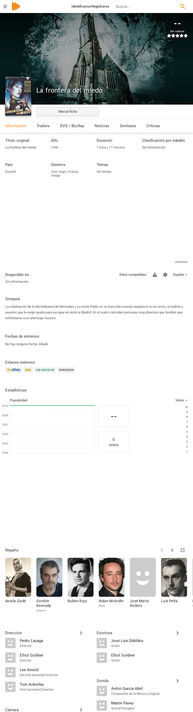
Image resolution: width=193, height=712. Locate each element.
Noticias (102, 126)
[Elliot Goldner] (55, 655)
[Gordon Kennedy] (52, 585)
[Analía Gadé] (20, 585)
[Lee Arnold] (55, 669)
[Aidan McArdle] (114, 585)
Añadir (43, 344)
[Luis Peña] (176, 585)
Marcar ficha (67, 111)
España (10, 172)
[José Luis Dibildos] (149, 640)
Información (15, 126)
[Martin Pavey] (149, 702)
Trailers (43, 126)
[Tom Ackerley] (55, 684)
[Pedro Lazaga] (55, 640)
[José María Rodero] (145, 585)
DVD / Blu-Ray (72, 126)
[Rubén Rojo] (83, 585)
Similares (128, 126)
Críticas (153, 126)
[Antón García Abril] (149, 688)
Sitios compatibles (133, 275)
